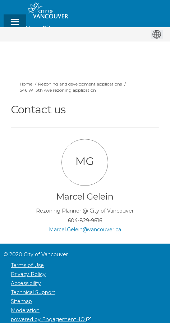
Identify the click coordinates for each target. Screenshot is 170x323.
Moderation (25, 310)
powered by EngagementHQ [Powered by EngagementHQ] (51, 319)
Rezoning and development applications (80, 84)
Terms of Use (27, 265)
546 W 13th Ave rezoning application (58, 90)
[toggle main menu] (15, 25)
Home (26, 84)
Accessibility (26, 283)
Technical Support (33, 292)
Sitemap (21, 301)
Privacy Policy (28, 274)
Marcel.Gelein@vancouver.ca (85, 229)
